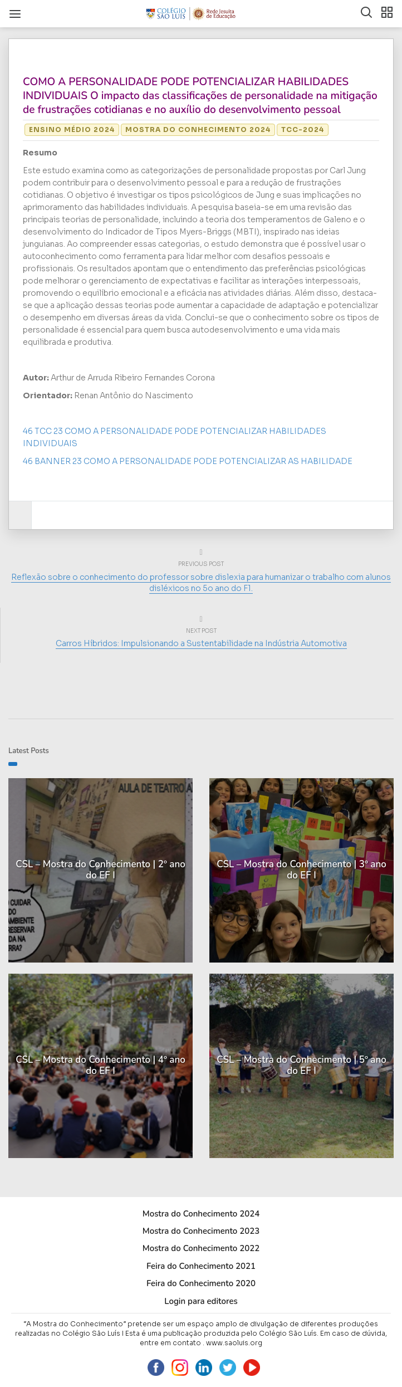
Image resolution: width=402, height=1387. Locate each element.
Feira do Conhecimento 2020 (201, 1283)
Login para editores (201, 1301)
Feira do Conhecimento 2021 (201, 1266)
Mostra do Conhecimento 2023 (201, 1231)
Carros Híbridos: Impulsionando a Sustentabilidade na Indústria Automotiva (201, 643)
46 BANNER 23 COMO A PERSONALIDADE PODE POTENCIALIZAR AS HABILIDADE (187, 461)
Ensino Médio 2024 (72, 129)
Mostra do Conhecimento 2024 (198, 129)
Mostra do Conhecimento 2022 (201, 1248)
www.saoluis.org (234, 1343)
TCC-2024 (302, 129)
